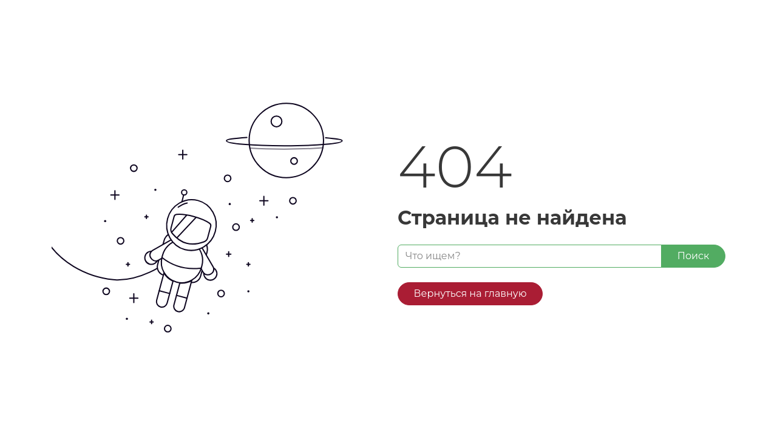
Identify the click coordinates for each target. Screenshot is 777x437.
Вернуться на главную (470, 293)
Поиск (693, 256)
